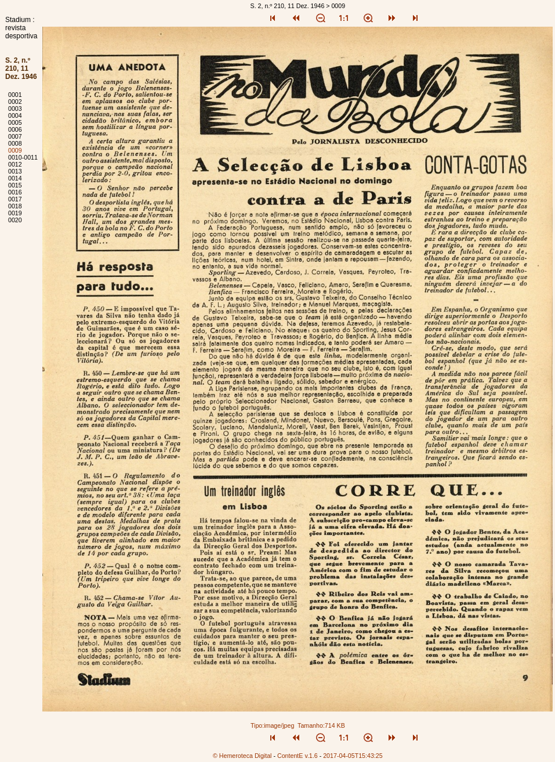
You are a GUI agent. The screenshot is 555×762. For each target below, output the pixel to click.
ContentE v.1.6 (297, 755)
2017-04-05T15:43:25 (353, 755)
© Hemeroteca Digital (242, 755)
